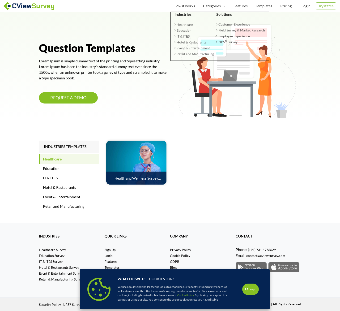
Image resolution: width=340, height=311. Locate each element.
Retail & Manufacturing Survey (61, 279)
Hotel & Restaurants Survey (59, 267)
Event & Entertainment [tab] (61, 196)
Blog (173, 267)
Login (306, 6)
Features (111, 261)
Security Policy (50, 304)
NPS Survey (72, 304)
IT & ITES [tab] (50, 178)
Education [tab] (51, 168)
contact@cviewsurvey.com (265, 256)
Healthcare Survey (52, 250)
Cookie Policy (180, 256)
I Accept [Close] (250, 289)
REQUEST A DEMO (68, 97)
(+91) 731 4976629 (262, 250)
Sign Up (110, 250)
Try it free (326, 6)
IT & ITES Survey (51, 261)
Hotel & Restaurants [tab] (59, 187)
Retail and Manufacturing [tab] (63, 206)
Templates (112, 267)
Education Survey (51, 256)
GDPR (174, 261)
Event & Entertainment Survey (61, 273)
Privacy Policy (180, 250)
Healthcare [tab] (52, 159)
